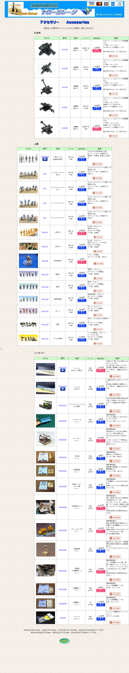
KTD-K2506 (63, 486)
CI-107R (64, 87)
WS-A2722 (44, 287)
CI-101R (64, 49)
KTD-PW (63, 618)
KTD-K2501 (63, 570)
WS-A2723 (44, 299)
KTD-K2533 (63, 367)
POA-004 (45, 261)
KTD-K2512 (63, 457)
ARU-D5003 (45, 156)
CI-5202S (65, 128)
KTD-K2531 (63, 405)
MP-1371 (45, 246)
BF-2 (45, 203)
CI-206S (64, 107)
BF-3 (45, 188)
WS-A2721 (44, 274)
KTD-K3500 (63, 603)
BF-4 (45, 173)
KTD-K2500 (63, 589)
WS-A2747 (44, 338)
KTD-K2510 (63, 471)
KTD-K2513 (63, 439)
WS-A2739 (44, 324)
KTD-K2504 (63, 530)
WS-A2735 (44, 311)
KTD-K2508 (63, 507)
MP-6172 (45, 232)
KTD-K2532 (63, 386)
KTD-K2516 (63, 421)
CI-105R (64, 68)
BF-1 (45, 218)
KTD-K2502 (63, 550)
